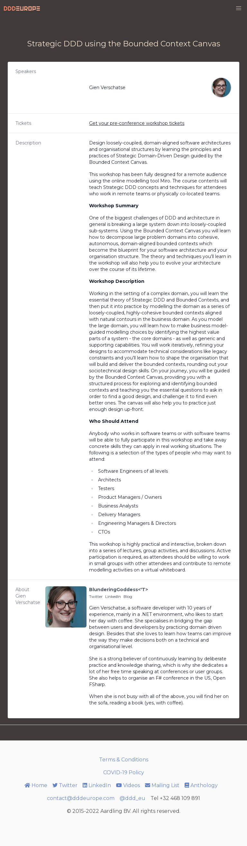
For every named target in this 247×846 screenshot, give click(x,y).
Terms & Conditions (123, 760)
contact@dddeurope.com (80, 798)
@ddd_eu (132, 798)
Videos (128, 785)
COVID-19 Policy (123, 772)
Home (35, 785)
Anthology (201, 785)
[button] (238, 8)
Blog (128, 596)
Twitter (96, 596)
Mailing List (162, 785)
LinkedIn (113, 596)
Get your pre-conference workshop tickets (136, 123)
